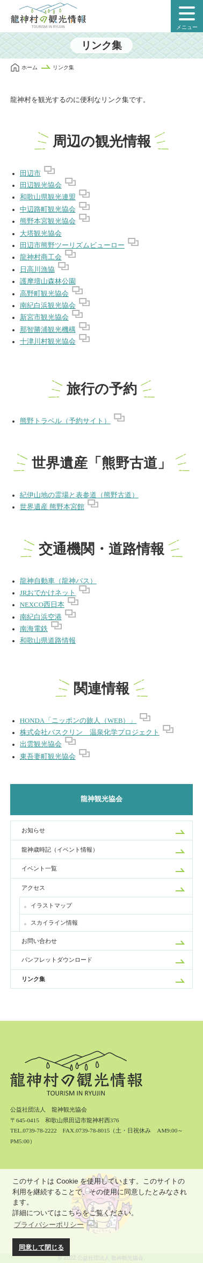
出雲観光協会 (41, 744)
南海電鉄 (34, 629)
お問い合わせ (39, 941)
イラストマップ (51, 905)
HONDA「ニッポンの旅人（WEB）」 (78, 720)
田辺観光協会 (41, 185)
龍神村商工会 (41, 257)
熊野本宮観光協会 (48, 221)
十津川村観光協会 (48, 341)
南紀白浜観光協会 (48, 305)
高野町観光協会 (44, 293)
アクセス (33, 887)
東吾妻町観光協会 (48, 756)
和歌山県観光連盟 (48, 197)
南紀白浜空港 (41, 617)
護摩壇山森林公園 (48, 281)
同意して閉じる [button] (41, 1247)
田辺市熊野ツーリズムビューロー (72, 245)
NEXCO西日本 (42, 604)
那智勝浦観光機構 (48, 329)
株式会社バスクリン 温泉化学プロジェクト (90, 732)
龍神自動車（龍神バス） (58, 581)
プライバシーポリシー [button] (49, 1225)
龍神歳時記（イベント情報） (59, 849)
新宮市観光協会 (44, 317)
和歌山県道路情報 (48, 640)
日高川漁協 (37, 269)
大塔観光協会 (41, 233)
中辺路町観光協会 (48, 209)
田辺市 (30, 173)
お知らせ (33, 830)
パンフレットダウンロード (56, 959)
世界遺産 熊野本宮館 (52, 507)
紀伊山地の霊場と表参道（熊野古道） (79, 495)
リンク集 (33, 979)
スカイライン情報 (54, 922)
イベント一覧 (39, 868)
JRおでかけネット (48, 593)
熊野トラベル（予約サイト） (65, 421)
